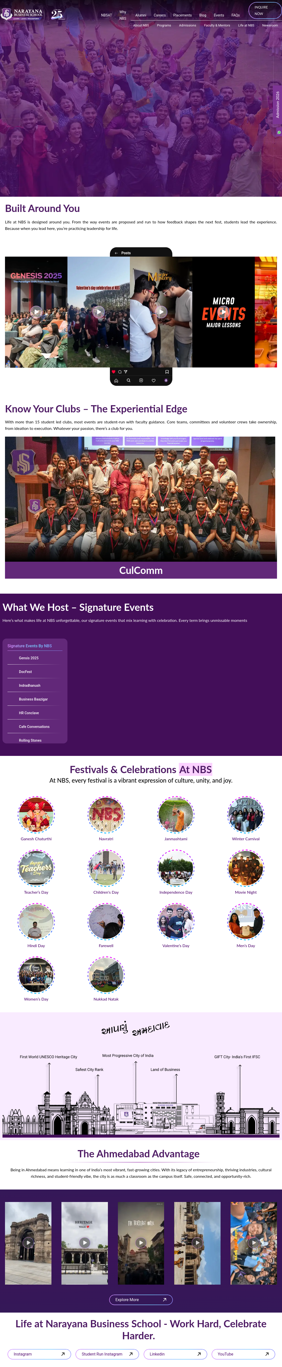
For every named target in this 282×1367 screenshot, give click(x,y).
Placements (182, 15)
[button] (28, 1243)
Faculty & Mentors (217, 25)
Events (219, 15)
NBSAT (106, 15)
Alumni (140, 15)
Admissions (187, 25)
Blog (202, 15)
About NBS (141, 25)
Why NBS (122, 15)
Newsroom (270, 25)
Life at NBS (246, 25)
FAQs (236, 15)
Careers (160, 15)
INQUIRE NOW (261, 10)
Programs (164, 25)
